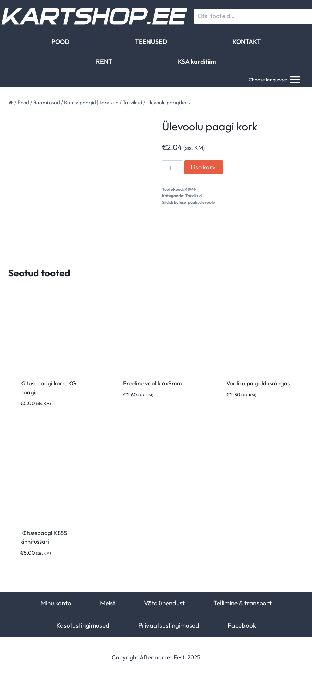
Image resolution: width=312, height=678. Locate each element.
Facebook (242, 625)
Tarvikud (193, 195)
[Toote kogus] (172, 167)
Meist (107, 603)
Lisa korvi (204, 167)
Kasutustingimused (82, 625)
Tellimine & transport (242, 603)
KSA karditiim (197, 62)
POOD (60, 42)
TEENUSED (151, 42)
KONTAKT (246, 42)
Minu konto (55, 603)
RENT (104, 62)
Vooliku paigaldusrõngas (258, 383)
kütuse (180, 202)
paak (192, 202)
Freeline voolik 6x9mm (152, 383)
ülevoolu (207, 202)
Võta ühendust (164, 603)
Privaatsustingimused (168, 625)
